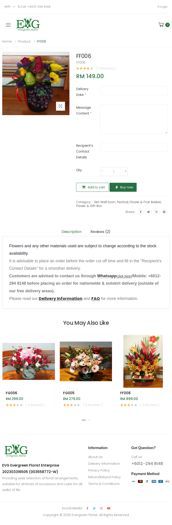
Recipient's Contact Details (84, 151)
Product (24, 41)
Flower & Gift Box (89, 206)
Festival (122, 202)
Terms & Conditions (104, 484)
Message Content (84, 110)
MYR (7, 6)
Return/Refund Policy (104, 477)
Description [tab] (72, 231)
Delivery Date (82, 92)
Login (162, 6)
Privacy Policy (99, 470)
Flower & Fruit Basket (145, 202)
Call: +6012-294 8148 (34, 6)
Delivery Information (104, 463)
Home (7, 41)
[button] (164, 25)
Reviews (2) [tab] (100, 231)
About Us (95, 457)
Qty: (79, 170)
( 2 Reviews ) (105, 68)
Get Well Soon (104, 202)
